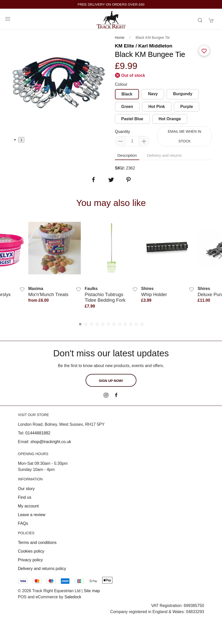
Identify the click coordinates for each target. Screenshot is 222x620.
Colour (121, 84)
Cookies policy (31, 551)
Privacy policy (30, 560)
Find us (24, 497)
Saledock (72, 597)
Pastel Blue (132, 119)
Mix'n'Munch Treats (48, 294)
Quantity (122, 131)
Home (119, 37)
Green (127, 106)
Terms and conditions (37, 542)
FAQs (23, 523)
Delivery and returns (164, 155)
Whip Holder (154, 294)
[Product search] (200, 20)
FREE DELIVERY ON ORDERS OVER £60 (111, 4)
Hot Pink (156, 106)
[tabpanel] (58, 82)
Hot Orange (170, 119)
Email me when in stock (184, 136)
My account (28, 506)
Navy (153, 94)
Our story (26, 489)
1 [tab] (21, 140)
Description (127, 155)
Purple (186, 106)
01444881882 (37, 433)
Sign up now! (111, 381)
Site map (92, 591)
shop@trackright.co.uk (50, 442)
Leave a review (31, 515)
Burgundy (182, 94)
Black (127, 94)
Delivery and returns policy (42, 568)
